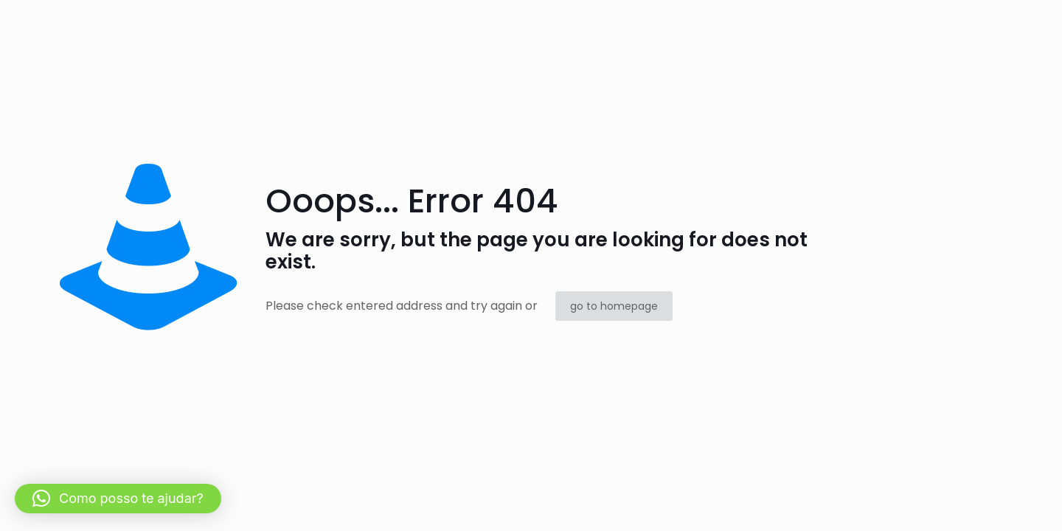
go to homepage (614, 306)
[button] (118, 498)
